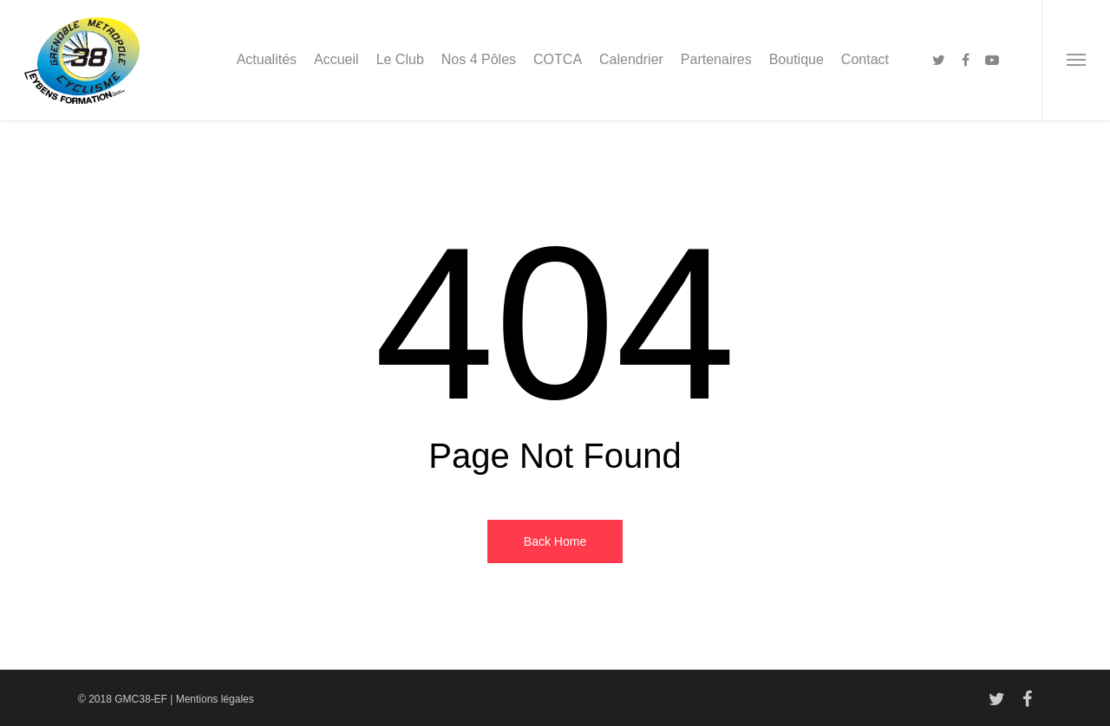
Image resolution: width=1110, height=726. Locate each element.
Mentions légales (215, 699)
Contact (865, 59)
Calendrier (631, 59)
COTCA (557, 59)
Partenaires (716, 59)
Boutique (796, 59)
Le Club (400, 59)
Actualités (267, 59)
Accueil (336, 59)
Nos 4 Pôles (478, 59)
